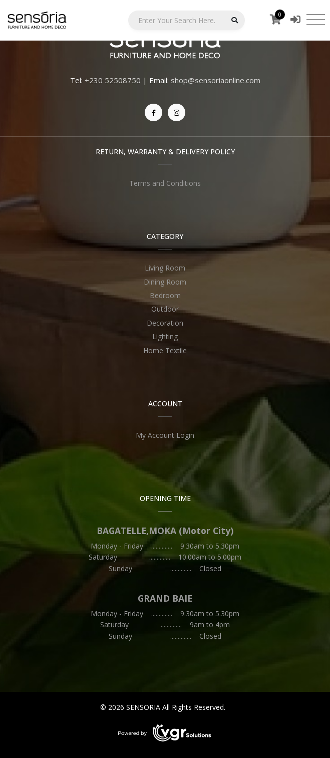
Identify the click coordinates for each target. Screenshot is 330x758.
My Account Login (165, 435)
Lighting (165, 336)
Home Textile (165, 350)
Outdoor (165, 309)
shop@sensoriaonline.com (215, 80)
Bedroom (165, 295)
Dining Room (165, 282)
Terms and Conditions (165, 183)
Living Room (165, 268)
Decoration (165, 323)
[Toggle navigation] (315, 20)
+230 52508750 (113, 80)
